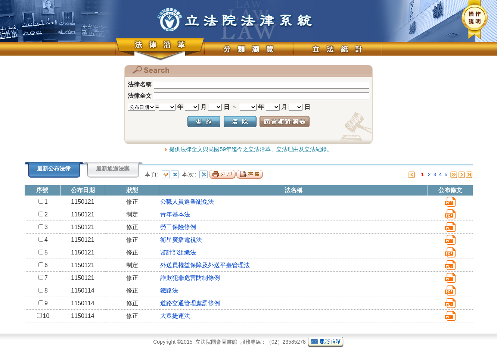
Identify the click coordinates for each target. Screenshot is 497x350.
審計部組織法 (178, 252)
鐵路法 (169, 290)
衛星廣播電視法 (181, 240)
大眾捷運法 (175, 316)
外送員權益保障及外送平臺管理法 (205, 265)
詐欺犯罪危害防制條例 (190, 278)
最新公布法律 (54, 168)
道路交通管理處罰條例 (190, 303)
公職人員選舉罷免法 (187, 202)
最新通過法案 (113, 168)
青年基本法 (175, 214)
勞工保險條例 (178, 227)
